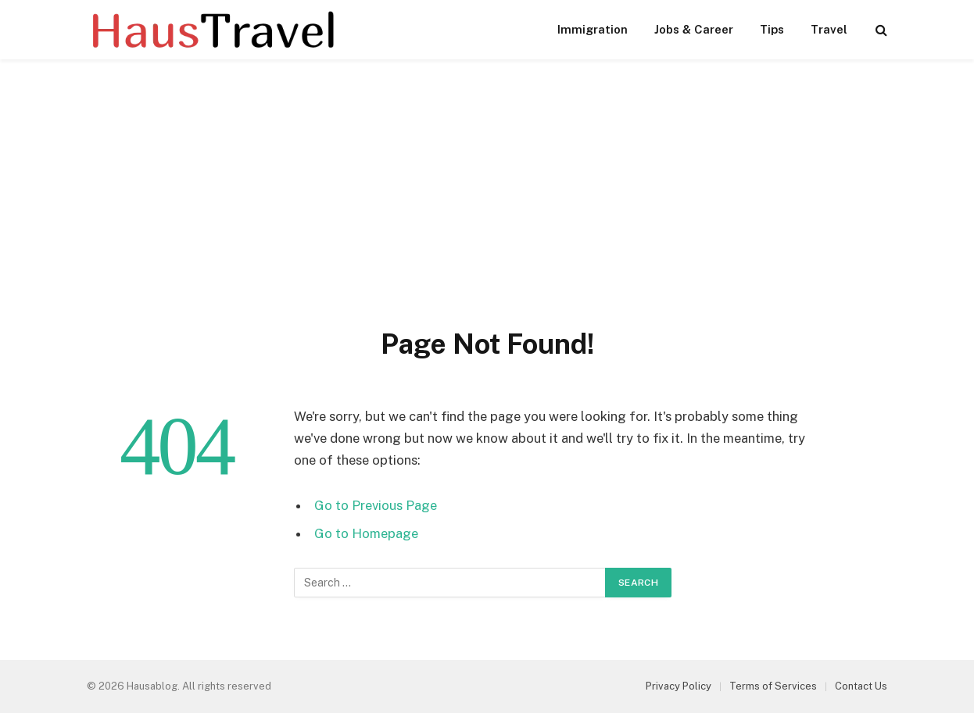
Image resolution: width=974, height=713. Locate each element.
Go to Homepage (366, 533)
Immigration (592, 29)
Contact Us (861, 686)
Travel (829, 29)
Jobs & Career (693, 29)
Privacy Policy (678, 686)
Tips (772, 29)
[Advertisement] (487, 209)
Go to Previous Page (375, 505)
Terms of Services (773, 686)
